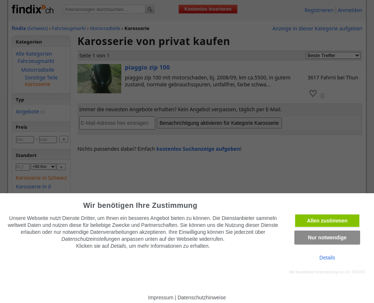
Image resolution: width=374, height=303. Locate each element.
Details (327, 258)
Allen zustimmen (327, 221)
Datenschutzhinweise (202, 297)
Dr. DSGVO (355, 272)
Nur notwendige (327, 237)
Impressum (160, 297)
